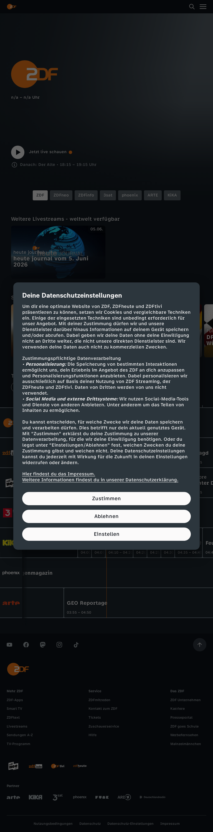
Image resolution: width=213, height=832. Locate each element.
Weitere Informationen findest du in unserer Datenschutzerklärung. (100, 479)
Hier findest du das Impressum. (58, 474)
